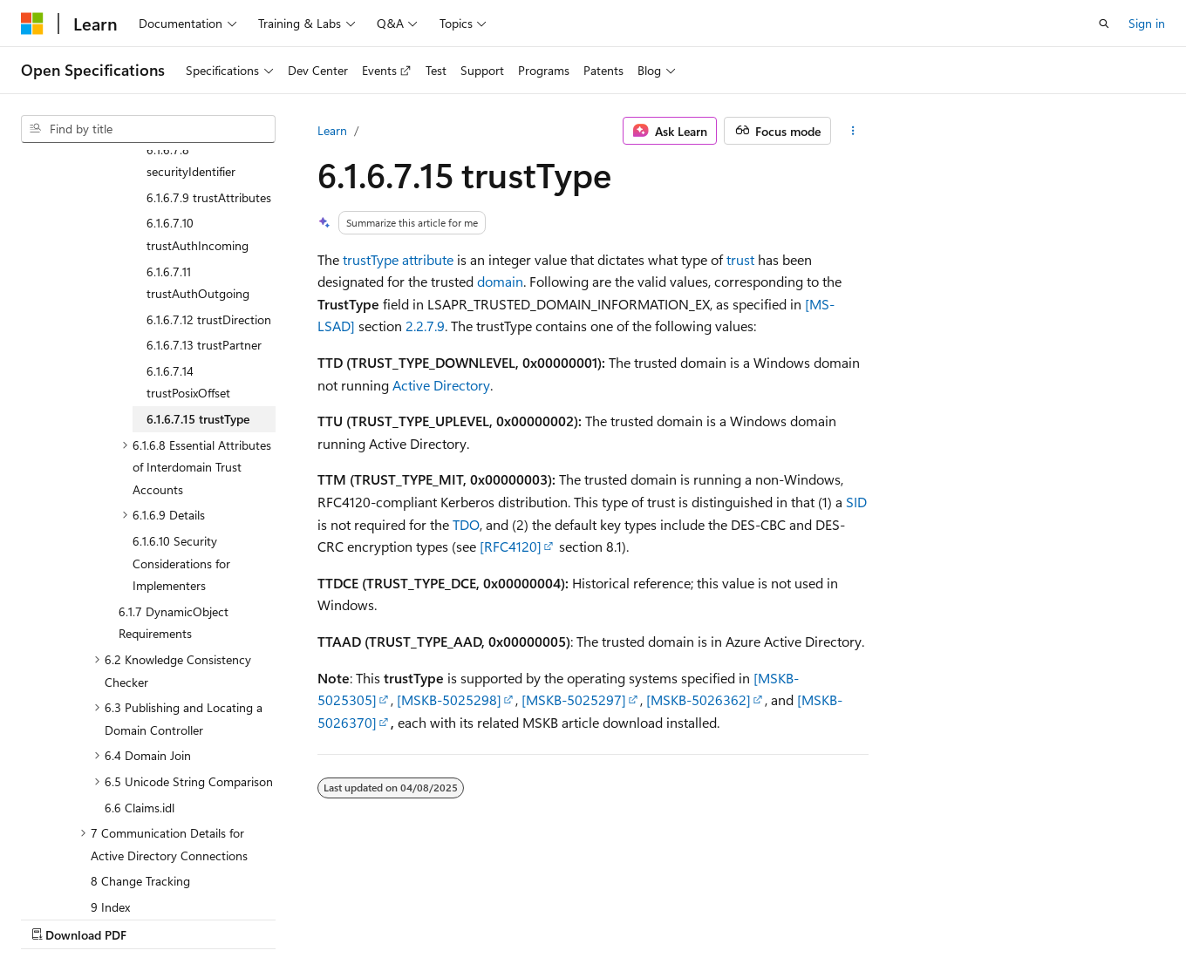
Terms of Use (467, 917)
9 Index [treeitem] (110, 755)
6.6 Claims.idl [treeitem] (139, 656)
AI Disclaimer (56, 917)
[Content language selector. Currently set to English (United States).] (101, 876)
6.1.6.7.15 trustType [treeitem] (198, 267)
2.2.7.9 (425, 325)
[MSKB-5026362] (698, 699)
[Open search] (1104, 23)
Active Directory (441, 385)
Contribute (312, 917)
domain (500, 281)
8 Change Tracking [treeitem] (140, 729)
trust (740, 259)
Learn (332, 130)
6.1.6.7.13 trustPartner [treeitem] (204, 193)
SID (856, 501)
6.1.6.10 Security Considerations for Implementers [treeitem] (181, 411)
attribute (427, 259)
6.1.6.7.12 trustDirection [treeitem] (209, 168)
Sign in (1146, 23)
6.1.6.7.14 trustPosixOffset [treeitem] (188, 230)
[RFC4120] (511, 546)
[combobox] (148, 129)
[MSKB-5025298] (449, 699)
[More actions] (853, 131)
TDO (466, 524)
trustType (371, 259)
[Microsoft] (32, 23)
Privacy (381, 917)
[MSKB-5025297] (573, 699)
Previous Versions (158, 917)
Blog (237, 917)
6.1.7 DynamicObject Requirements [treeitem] (173, 471)
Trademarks (553, 917)
